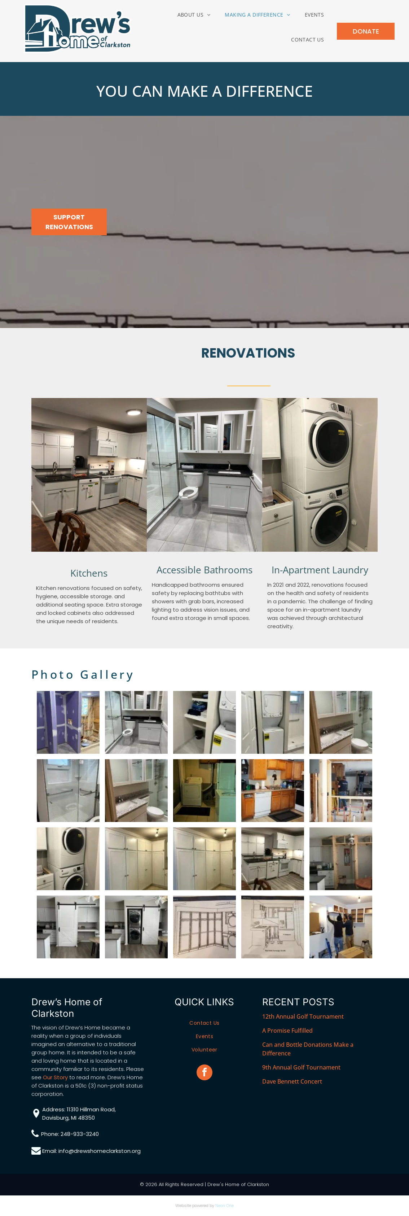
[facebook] (204, 1073)
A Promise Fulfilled (287, 1031)
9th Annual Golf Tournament (301, 1067)
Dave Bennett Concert (292, 1081)
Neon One (224, 1205)
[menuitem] (194, 14)
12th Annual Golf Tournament (303, 1016)
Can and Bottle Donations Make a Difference (307, 1049)
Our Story (55, 1077)
